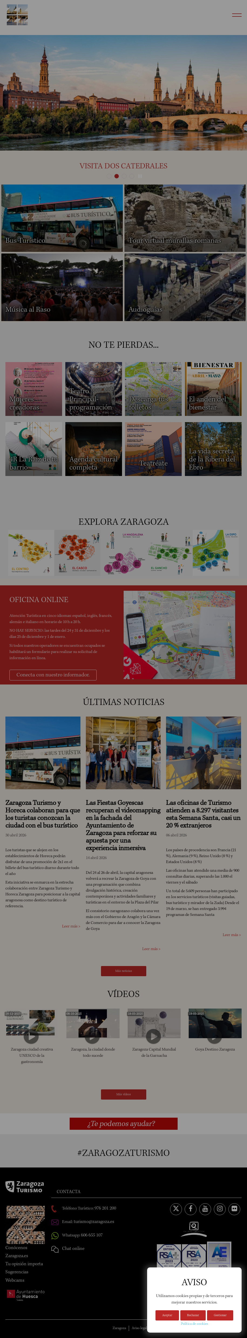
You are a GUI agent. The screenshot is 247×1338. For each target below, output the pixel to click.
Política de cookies (194, 1324)
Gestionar (220, 1315)
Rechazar (193, 1315)
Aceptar (167, 1315)
